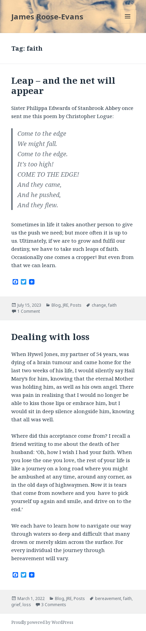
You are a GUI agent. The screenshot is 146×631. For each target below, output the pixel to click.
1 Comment (28, 311)
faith (112, 305)
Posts (76, 305)
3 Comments (53, 605)
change (99, 305)
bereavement (108, 598)
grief (15, 605)
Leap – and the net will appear (63, 85)
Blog (56, 305)
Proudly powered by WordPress (42, 622)
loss (27, 605)
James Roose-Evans (47, 16)
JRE (65, 305)
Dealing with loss (50, 336)
